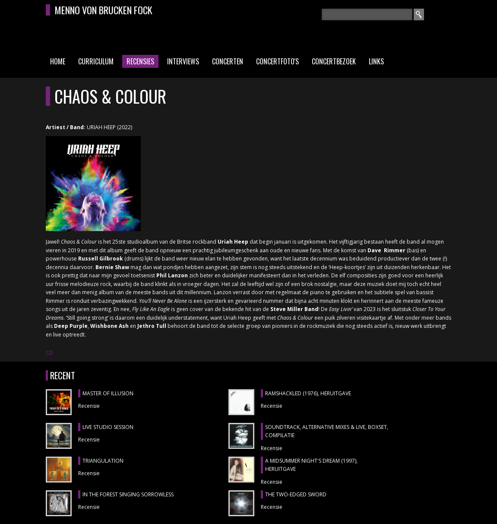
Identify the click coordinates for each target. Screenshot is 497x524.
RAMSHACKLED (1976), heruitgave (308, 393)
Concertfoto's (277, 61)
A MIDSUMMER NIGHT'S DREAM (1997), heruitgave (311, 465)
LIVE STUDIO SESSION (107, 427)
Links (376, 61)
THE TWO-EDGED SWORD (295, 494)
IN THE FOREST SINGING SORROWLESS (128, 494)
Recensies (140, 61)
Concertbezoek (334, 61)
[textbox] (367, 14)
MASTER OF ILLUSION (107, 393)
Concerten (227, 61)
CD (49, 352)
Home (57, 61)
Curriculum (96, 61)
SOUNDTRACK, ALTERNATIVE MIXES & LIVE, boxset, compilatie (326, 431)
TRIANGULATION (102, 460)
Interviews (183, 61)
